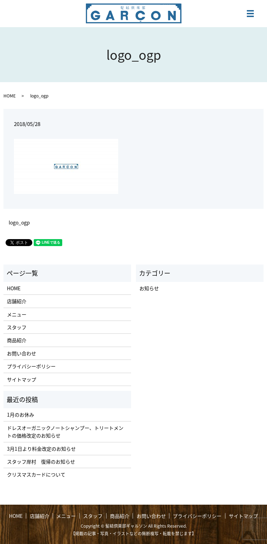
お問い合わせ (21, 353)
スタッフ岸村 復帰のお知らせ (41, 461)
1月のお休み (20, 414)
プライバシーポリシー (31, 366)
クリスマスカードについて (36, 474)
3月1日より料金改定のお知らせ (41, 448)
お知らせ (149, 288)
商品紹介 (16, 340)
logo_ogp (19, 222)
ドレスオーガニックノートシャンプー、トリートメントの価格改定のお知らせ (65, 431)
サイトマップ (21, 379)
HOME (9, 96)
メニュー (16, 314)
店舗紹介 (16, 301)
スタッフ (16, 327)
